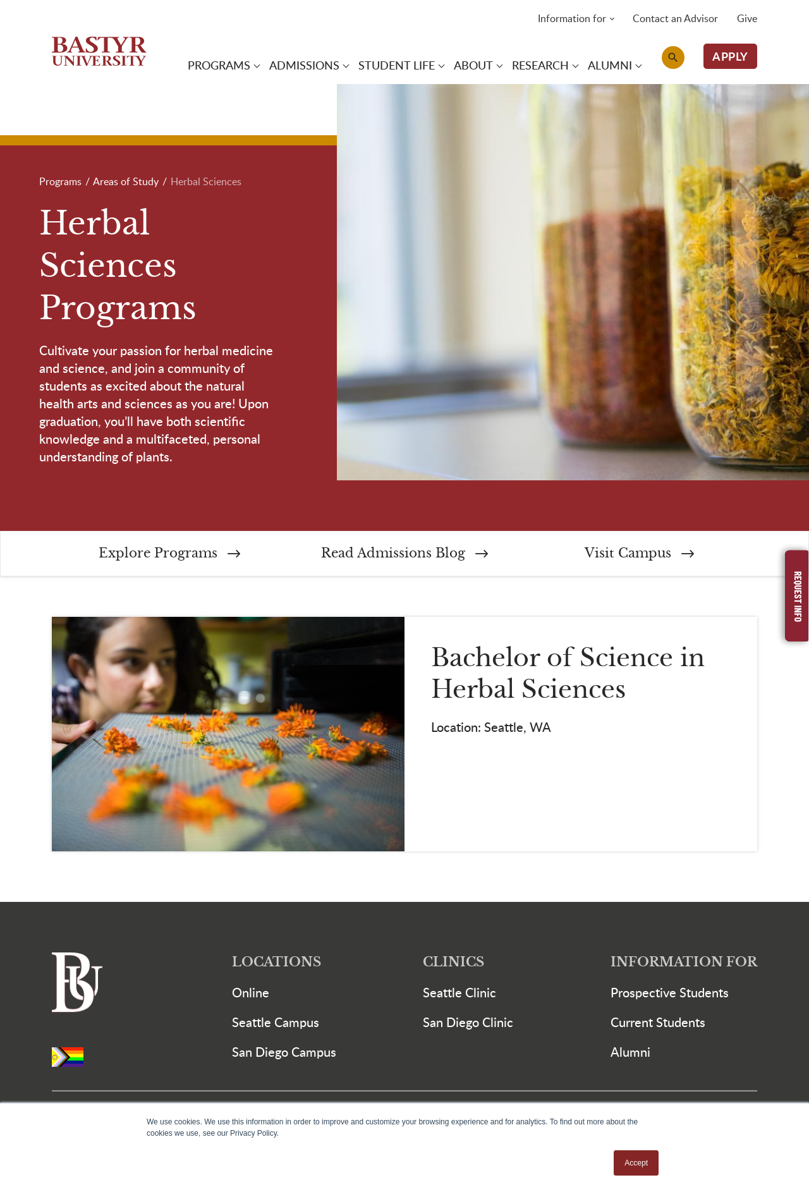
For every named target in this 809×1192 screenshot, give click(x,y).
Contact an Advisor (675, 19)
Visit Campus (639, 555)
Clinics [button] (453, 965)
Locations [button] (276, 965)
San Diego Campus (284, 1054)
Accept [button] (636, 1163)
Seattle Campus (275, 1024)
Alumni (630, 1054)
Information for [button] (572, 19)
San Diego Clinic (468, 1024)
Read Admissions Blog (404, 555)
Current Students (658, 1024)
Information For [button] (684, 965)
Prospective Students (670, 995)
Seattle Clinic (459, 995)
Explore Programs (169, 555)
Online (250, 995)
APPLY (730, 56)
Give (747, 19)
